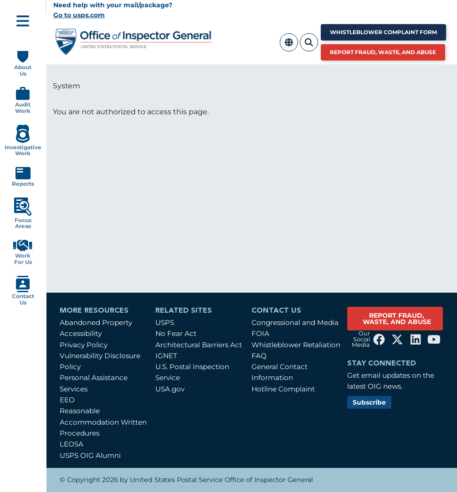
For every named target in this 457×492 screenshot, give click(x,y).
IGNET (166, 355)
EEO (67, 400)
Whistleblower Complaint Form (383, 32)
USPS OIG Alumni (90, 455)
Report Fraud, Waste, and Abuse (383, 52)
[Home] (133, 51)
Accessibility (81, 333)
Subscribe (369, 402)
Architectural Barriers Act (198, 344)
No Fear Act (175, 333)
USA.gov (170, 389)
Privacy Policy (84, 344)
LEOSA (71, 444)
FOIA (260, 333)
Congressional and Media (295, 322)
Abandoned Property (96, 322)
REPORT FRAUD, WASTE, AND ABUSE (397, 318)
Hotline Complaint (283, 389)
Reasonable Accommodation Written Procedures (103, 421)
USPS (164, 322)
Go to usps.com (79, 15)
